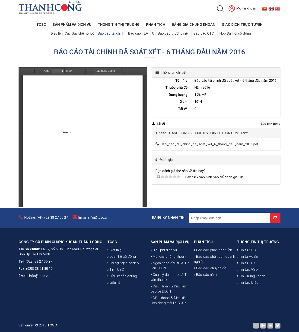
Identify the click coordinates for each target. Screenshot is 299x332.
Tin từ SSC (246, 269)
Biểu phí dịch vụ (164, 277)
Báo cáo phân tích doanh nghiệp (214, 274)
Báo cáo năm (205, 290)
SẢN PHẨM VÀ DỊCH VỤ (72, 25)
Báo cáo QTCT (204, 33)
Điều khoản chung (122, 295)
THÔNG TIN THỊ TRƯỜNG (119, 25)
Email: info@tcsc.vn (93, 220)
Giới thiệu (115, 269)
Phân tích (155, 25)
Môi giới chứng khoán (168, 284)
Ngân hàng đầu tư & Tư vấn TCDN (170, 292)
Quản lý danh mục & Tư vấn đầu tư (170, 304)
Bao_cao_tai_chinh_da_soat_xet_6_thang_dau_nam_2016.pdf (209, 143)
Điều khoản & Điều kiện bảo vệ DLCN (169, 316)
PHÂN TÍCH (203, 257)
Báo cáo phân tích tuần (213, 265)
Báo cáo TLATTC (141, 33)
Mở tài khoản (242, 9)
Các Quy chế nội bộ (80, 33)
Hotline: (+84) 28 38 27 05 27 (46, 220)
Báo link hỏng (270, 122)
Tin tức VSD (247, 288)
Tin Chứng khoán (251, 295)
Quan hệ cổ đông (121, 275)
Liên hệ (114, 301)
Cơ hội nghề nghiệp (123, 282)
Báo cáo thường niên (174, 33)
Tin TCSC (115, 288)
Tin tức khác (247, 301)
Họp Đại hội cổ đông (234, 33)
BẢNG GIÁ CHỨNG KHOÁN (193, 25)
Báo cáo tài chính (112, 33)
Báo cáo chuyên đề (210, 283)
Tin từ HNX (246, 282)
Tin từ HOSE (247, 275)
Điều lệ (57, 33)
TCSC (41, 25)
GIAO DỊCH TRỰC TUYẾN (242, 25)
